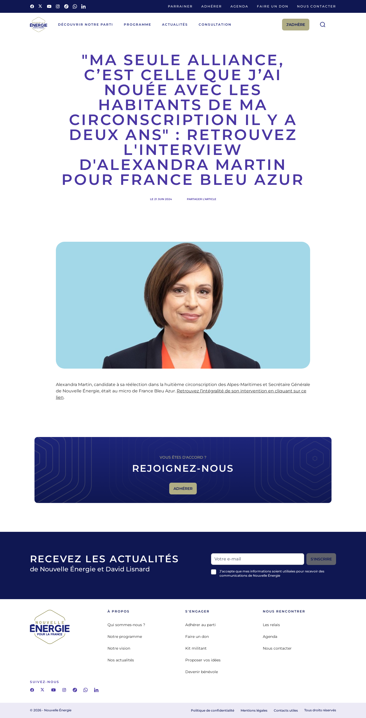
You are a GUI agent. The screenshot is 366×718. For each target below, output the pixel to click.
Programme (137, 24)
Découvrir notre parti (85, 24)
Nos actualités (120, 660)
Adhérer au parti (200, 624)
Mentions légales (254, 710)
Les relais (271, 624)
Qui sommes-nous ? (126, 624)
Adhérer (211, 6)
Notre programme (124, 636)
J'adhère (295, 24)
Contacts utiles (286, 710)
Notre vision (118, 648)
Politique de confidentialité (212, 710)
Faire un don (272, 6)
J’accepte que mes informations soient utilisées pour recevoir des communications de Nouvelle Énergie (271, 573)
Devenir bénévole (201, 671)
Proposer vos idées (203, 660)
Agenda (239, 6)
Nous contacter (316, 6)
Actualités (175, 24)
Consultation (215, 24)
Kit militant (196, 648)
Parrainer (180, 6)
